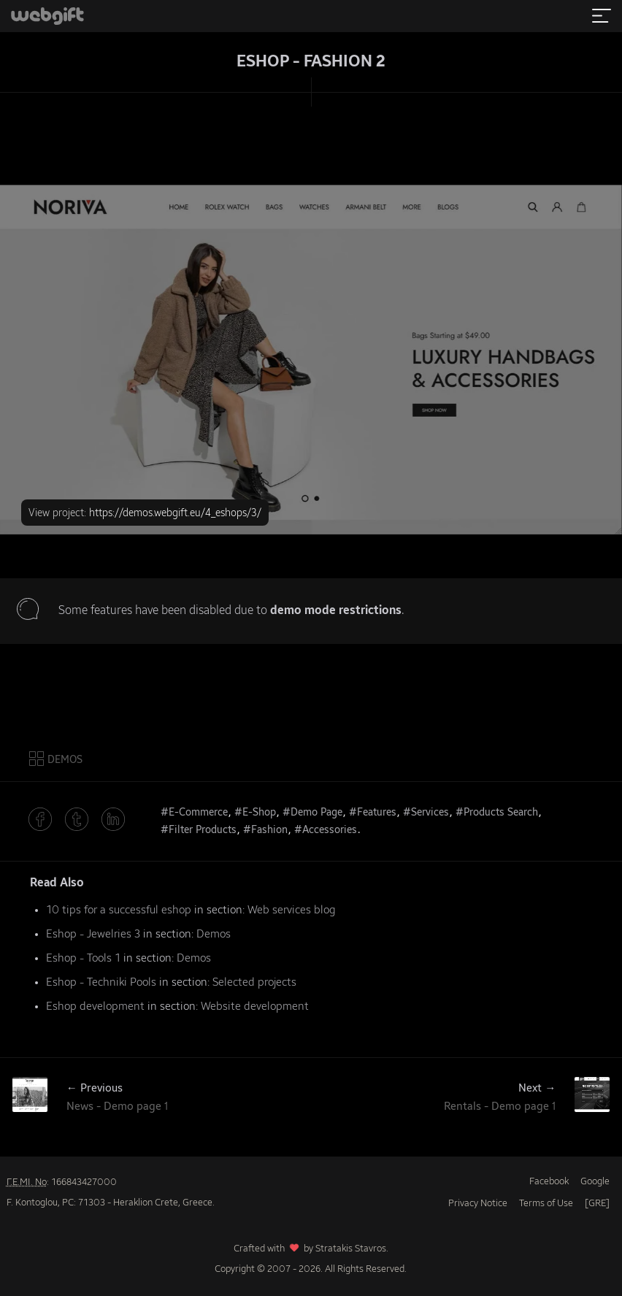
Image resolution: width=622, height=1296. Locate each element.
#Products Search (497, 813)
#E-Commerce (194, 813)
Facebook (549, 1181)
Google (595, 1181)
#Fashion (265, 830)
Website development (255, 1006)
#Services (426, 813)
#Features (372, 813)
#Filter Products (199, 830)
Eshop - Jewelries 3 (93, 934)
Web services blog (291, 910)
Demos (213, 934)
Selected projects (254, 982)
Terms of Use (546, 1203)
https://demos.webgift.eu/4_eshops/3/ (175, 513)
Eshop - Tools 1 (83, 958)
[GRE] (597, 1203)
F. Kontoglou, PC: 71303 (56, 1203)
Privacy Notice (477, 1203)
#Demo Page (312, 813)
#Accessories (325, 830)
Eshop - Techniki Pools (101, 982)
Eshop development (95, 1006)
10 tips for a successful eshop (118, 910)
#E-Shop (255, 813)
